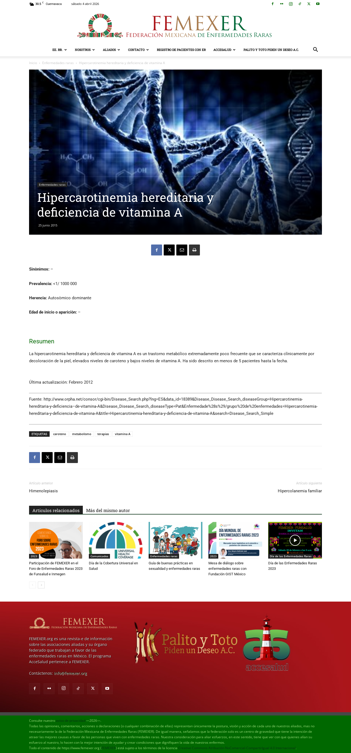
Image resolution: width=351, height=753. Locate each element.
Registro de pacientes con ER (181, 50)
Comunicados (99, 556)
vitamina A (122, 434)
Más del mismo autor (108, 510)
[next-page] (41, 585)
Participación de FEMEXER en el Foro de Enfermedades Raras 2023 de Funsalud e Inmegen (56, 568)
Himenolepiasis (43, 490)
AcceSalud (224, 50)
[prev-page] (32, 585)
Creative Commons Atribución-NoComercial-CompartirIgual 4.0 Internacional (237, 748)
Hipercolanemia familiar (300, 490)
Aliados (111, 50)
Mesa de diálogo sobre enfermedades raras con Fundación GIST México (227, 568)
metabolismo (81, 434)
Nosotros (85, 50)
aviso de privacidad (70, 720)
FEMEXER (108, 748)
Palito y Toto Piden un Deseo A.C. (271, 50)
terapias (103, 434)
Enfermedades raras (58, 63)
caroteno (59, 434)
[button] (315, 50)
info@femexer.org (70, 673)
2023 (34, 556)
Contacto (138, 50)
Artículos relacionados (56, 510)
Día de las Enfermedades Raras (291, 556)
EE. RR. (59, 50)
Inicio (33, 63)
